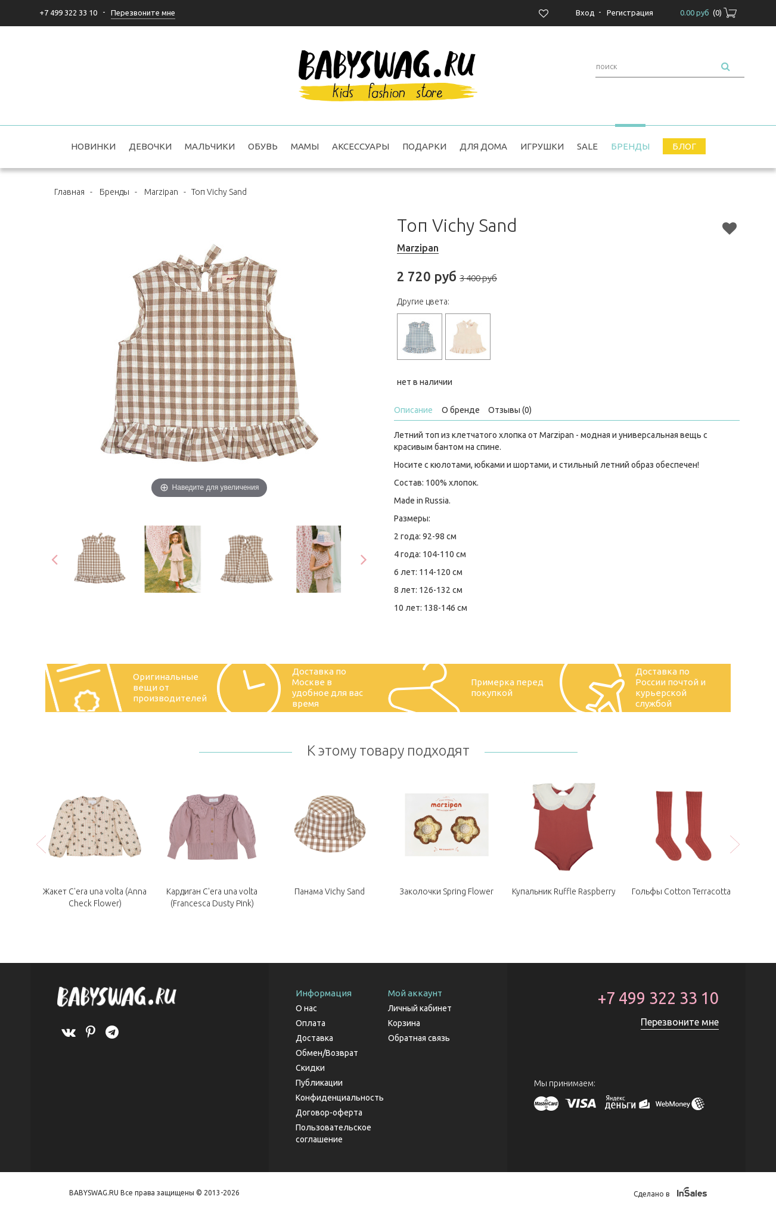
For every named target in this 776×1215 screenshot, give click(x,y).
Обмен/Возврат (327, 1053)
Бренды (630, 146)
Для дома (483, 146)
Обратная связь (419, 1038)
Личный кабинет (420, 1008)
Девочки (150, 146)
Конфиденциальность (340, 1097)
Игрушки (542, 146)
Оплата (310, 1023)
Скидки (310, 1068)
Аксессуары (360, 146)
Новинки (93, 146)
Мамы (305, 146)
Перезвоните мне (680, 1022)
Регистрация (630, 12)
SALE (587, 146)
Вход (585, 12)
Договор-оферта (329, 1112)
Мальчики (210, 146)
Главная (69, 192)
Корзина (404, 1023)
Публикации (319, 1082)
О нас (306, 1008)
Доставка (314, 1038)
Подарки (424, 146)
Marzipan (161, 192)
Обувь (263, 146)
